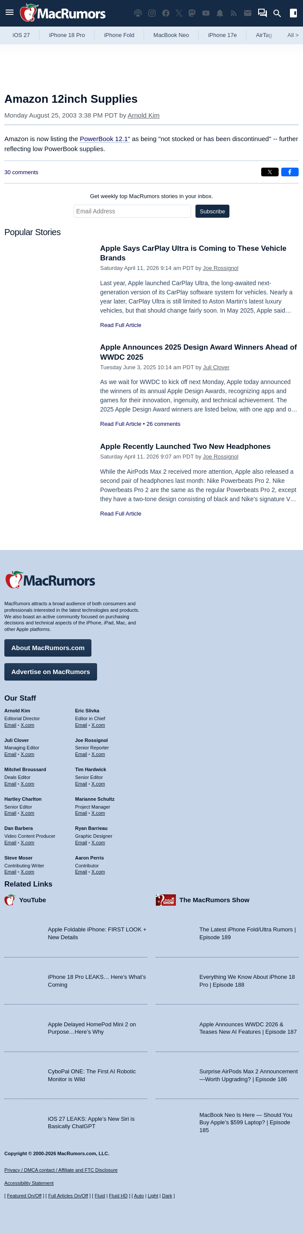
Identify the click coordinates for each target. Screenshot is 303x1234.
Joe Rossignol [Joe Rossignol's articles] (91, 740)
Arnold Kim (143, 115)
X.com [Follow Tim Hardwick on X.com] (98, 783)
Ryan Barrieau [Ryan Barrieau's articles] (91, 828)
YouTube (32, 900)
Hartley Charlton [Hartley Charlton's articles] (23, 799)
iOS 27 (21, 35)
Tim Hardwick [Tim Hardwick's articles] (90, 769)
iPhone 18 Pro (67, 35)
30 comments (21, 172)
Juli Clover (216, 367)
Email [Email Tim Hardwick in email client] (81, 783)
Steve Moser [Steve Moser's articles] (18, 857)
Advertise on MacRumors (50, 671)
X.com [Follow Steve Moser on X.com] (27, 871)
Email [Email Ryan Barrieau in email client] (81, 842)
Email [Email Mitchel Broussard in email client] (10, 783)
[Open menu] (9, 13)
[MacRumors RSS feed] (233, 13)
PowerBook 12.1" (105, 138)
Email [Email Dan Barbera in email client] (10, 842)
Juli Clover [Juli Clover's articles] (16, 740)
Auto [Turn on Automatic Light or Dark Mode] (139, 1195)
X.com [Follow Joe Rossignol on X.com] (98, 754)
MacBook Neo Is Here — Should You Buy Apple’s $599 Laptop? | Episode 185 (245, 1122)
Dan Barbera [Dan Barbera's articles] (18, 828)
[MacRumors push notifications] (219, 13)
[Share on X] (270, 172)
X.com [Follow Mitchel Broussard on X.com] (27, 783)
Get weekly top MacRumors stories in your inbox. (151, 196)
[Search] (280, 13)
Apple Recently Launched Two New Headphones (185, 446)
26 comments (163, 424)
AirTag (264, 35)
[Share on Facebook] (290, 172)
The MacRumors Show (214, 900)
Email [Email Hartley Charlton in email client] (10, 813)
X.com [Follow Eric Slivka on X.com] (98, 725)
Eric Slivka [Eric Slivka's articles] (87, 710)
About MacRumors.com (47, 647)
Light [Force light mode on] (153, 1195)
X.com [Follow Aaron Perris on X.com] (98, 871)
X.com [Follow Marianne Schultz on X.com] (98, 813)
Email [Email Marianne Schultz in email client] (81, 813)
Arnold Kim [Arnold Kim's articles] (17, 710)
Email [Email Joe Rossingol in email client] (81, 754)
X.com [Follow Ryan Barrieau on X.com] (98, 842)
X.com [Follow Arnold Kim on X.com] (27, 725)
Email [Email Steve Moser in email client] (10, 871)
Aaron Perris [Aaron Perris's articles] (89, 857)
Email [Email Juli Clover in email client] (10, 754)
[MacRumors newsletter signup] (247, 13)
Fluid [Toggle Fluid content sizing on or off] (99, 1195)
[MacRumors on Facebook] (166, 13)
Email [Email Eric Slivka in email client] (81, 725)
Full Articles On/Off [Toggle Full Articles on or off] (68, 1195)
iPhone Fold (119, 35)
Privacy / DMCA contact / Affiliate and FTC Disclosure (61, 1170)
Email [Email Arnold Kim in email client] (10, 725)
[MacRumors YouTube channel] (206, 13)
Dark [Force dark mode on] (167, 1195)
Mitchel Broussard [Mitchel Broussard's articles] (25, 769)
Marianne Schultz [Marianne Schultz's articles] (94, 799)
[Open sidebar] (293, 14)
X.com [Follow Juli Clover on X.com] (27, 754)
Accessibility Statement (29, 1183)
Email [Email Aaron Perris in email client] (81, 871)
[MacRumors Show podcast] (138, 13)
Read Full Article (120, 325)
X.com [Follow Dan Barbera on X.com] (27, 842)
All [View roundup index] (293, 35)
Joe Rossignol (221, 268)
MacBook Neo (171, 35)
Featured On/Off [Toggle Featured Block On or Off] (24, 1195)
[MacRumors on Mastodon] (192, 13)
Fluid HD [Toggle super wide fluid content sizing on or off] (118, 1195)
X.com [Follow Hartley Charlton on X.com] (27, 813)
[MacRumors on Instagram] (152, 13)
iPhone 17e (222, 35)
